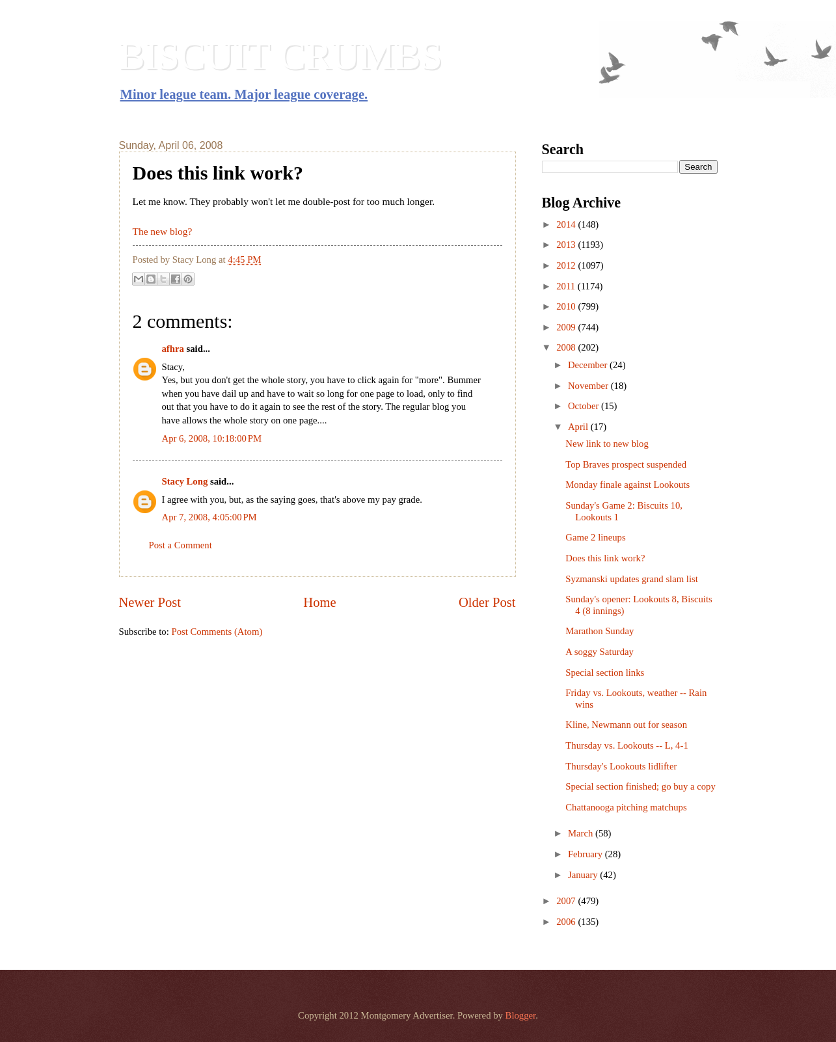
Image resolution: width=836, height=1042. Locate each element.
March (581, 833)
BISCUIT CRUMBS (280, 55)
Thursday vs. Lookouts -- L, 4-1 (626, 745)
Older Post (487, 602)
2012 (567, 265)
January (584, 875)
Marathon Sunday (599, 631)
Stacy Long (185, 481)
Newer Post (150, 602)
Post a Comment (180, 545)
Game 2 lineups (595, 537)
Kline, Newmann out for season (626, 724)
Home (319, 602)
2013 (567, 244)
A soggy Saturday (599, 652)
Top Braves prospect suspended (625, 464)
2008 (567, 347)
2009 (567, 327)
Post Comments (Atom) (216, 631)
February (586, 854)
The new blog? (163, 231)
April (579, 426)
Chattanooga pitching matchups (625, 807)
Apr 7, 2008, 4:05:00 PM (209, 517)
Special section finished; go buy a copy (640, 786)
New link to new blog (607, 443)
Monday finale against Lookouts (627, 484)
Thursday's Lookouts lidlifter (621, 766)
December (589, 365)
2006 (567, 921)
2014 (567, 224)
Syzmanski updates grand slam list (631, 579)
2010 (567, 306)
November (589, 386)
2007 (567, 901)
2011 (567, 286)
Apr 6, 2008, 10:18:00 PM (212, 438)
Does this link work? (605, 558)
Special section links (604, 672)
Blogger (521, 1015)
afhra (173, 348)
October (584, 406)
